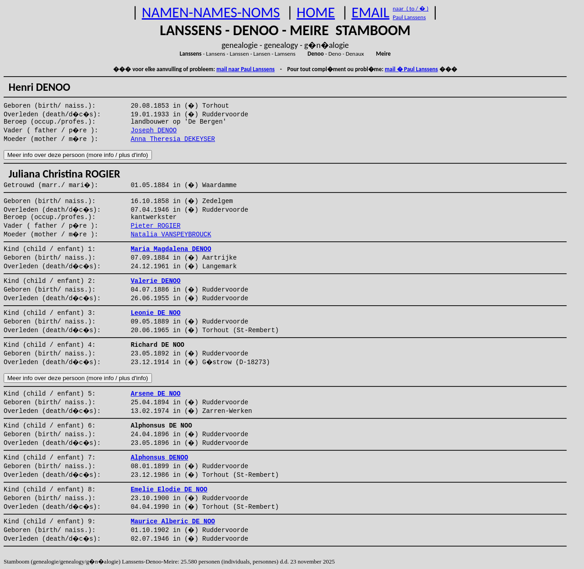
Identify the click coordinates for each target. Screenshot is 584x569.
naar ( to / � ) (410, 8)
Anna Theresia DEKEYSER (172, 139)
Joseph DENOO (153, 130)
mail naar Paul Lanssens (245, 69)
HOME (316, 12)
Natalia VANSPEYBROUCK (170, 234)
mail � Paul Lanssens (411, 69)
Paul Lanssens (409, 17)
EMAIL (371, 12)
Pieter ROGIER (155, 226)
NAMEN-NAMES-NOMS (211, 12)
